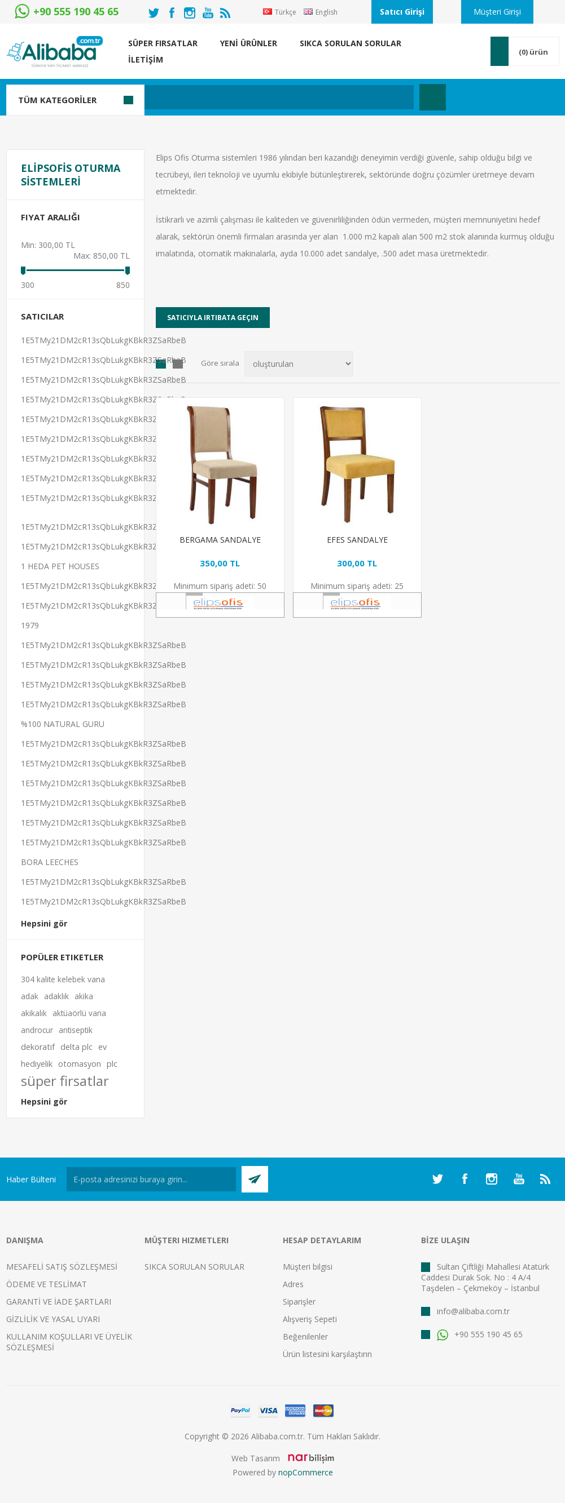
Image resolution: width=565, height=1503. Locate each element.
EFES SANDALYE (357, 539)
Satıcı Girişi (402, 11)
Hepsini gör (44, 923)
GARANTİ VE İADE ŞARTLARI (58, 1301)
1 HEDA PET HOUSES (60, 566)
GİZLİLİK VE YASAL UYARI (53, 1319)
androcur (37, 1030)
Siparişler (299, 1301)
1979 (30, 625)
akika (84, 996)
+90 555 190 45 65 (480, 1334)
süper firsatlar (65, 1080)
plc (112, 1063)
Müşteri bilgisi (307, 1266)
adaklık (56, 996)
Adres (293, 1284)
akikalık (34, 1013)
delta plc (76, 1046)
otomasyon (79, 1063)
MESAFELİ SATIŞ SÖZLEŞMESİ (61, 1266)
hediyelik (36, 1063)
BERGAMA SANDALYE (220, 539)
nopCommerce (305, 1472)
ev (102, 1046)
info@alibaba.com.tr (473, 1311)
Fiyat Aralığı (50, 217)
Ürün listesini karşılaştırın (327, 1354)
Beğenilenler (305, 1336)
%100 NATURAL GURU (62, 724)
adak (29, 996)
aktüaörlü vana (79, 1013)
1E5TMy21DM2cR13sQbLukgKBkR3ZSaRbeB (103, 340)
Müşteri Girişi (497, 11)
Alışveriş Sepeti (310, 1319)
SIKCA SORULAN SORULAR (194, 1266)
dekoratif (38, 1046)
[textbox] (229, 97)
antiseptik (76, 1030)
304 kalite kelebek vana (63, 979)
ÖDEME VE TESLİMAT (46, 1284)
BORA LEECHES (49, 862)
